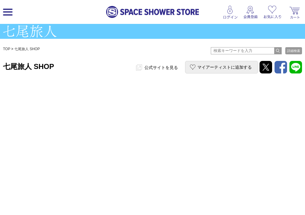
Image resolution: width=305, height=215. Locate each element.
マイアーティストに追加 (224, 67)
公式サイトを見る (161, 67)
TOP (6, 49)
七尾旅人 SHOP (27, 49)
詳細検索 (293, 51)
